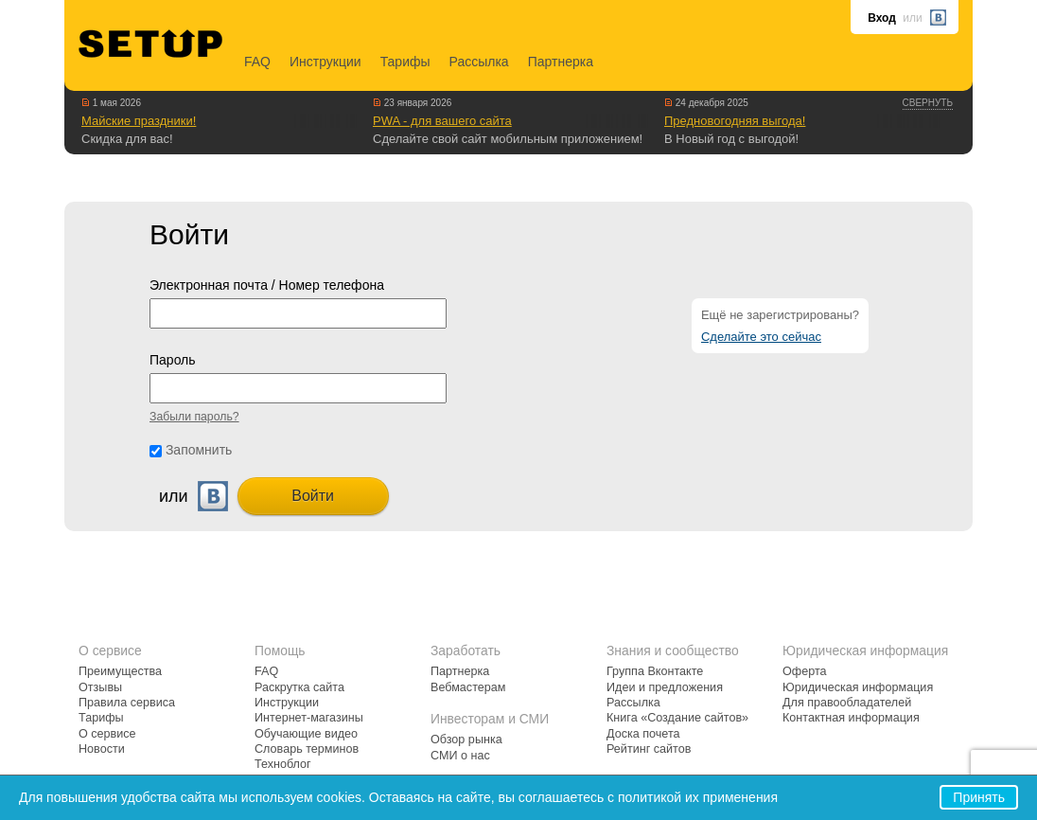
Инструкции (325, 61)
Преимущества (120, 671)
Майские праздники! (138, 121)
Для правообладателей (846, 702)
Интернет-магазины (309, 717)
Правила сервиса (127, 702)
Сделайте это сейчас (761, 337)
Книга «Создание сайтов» (677, 717)
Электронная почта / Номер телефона (266, 285)
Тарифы (405, 61)
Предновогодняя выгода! (734, 121)
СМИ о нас (460, 755)
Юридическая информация (857, 687)
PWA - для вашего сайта (442, 121)
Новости (102, 749)
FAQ (257, 61)
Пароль (172, 359)
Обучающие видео (306, 733)
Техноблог (283, 764)
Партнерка (560, 61)
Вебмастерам (468, 687)
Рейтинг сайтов (648, 749)
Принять (979, 797)
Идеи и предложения (664, 687)
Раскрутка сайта (299, 687)
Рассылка (479, 61)
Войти (312, 496)
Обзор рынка (466, 739)
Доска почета (643, 733)
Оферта (804, 671)
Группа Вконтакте (654, 671)
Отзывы (100, 687)
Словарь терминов (307, 749)
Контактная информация (851, 717)
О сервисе (107, 733)
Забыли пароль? (194, 416)
